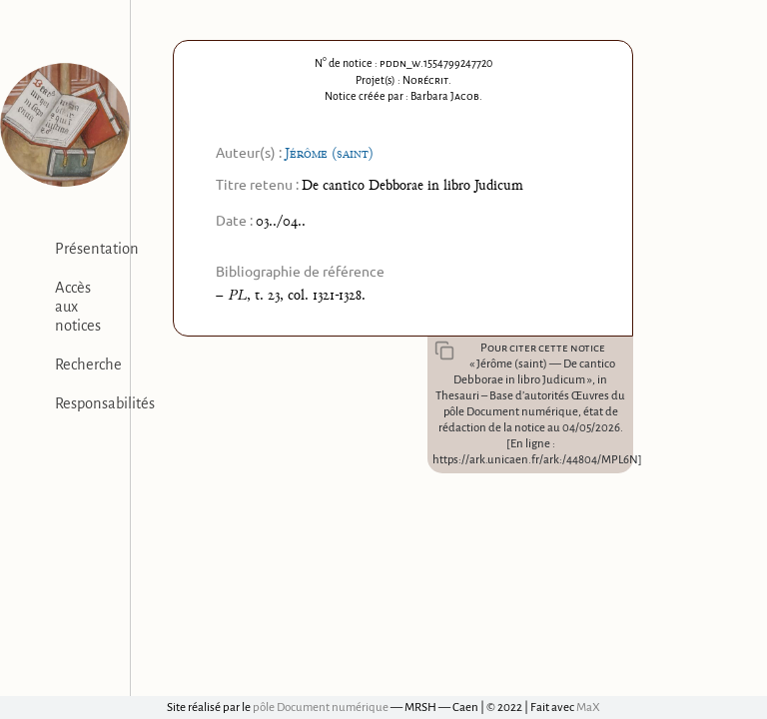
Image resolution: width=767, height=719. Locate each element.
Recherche (88, 364)
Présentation (97, 249)
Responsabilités (105, 403)
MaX (588, 707)
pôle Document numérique (320, 707)
